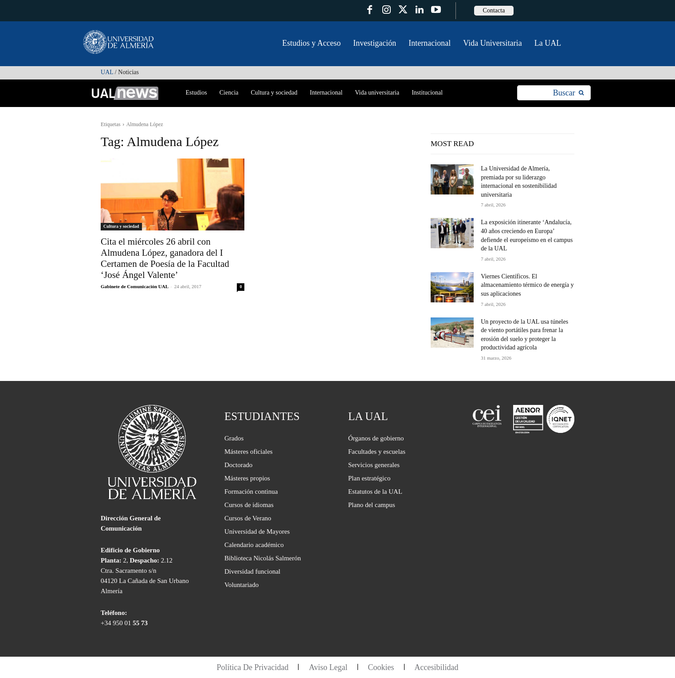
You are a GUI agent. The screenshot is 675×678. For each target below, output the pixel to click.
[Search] (568, 93)
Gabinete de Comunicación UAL (134, 286)
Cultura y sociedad (121, 226)
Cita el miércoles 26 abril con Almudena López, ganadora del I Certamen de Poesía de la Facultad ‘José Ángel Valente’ (165, 258)
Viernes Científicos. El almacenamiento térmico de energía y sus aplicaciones (527, 285)
